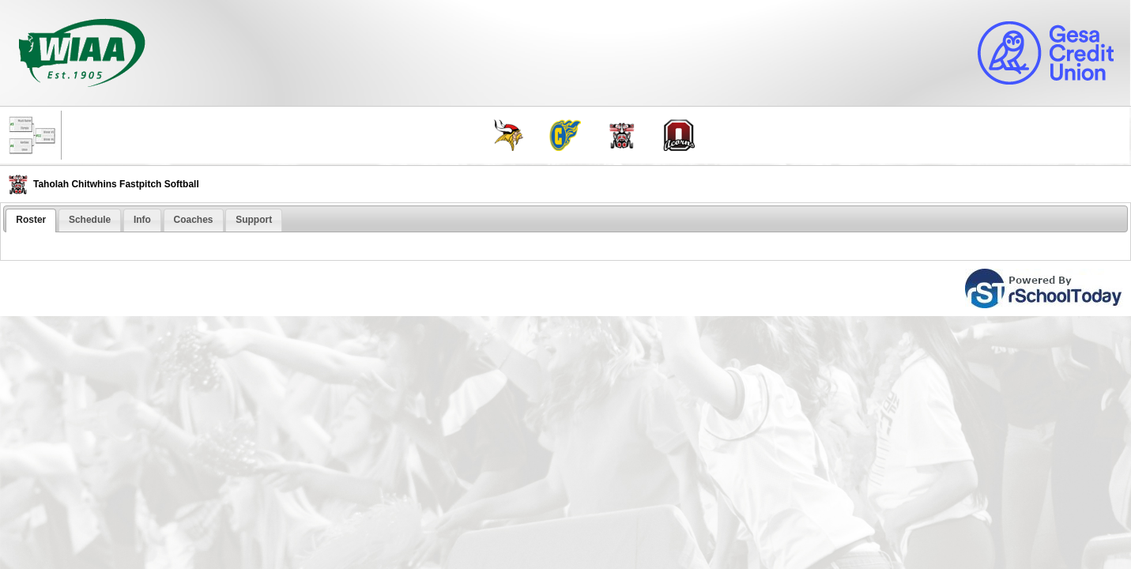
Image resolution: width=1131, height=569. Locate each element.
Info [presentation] (142, 219)
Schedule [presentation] (90, 219)
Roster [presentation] (31, 219)
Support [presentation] (254, 219)
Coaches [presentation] (193, 219)
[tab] (31, 220)
